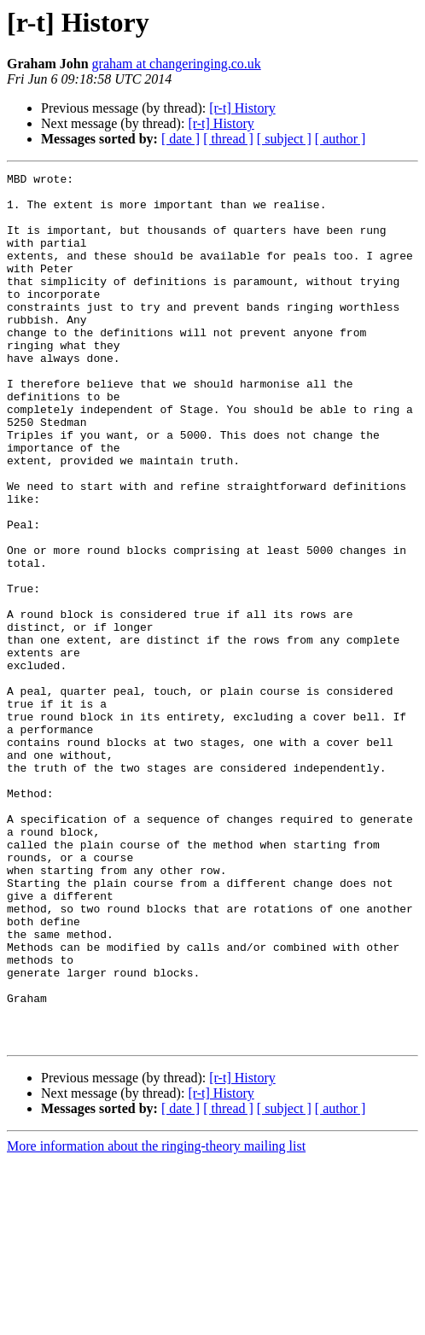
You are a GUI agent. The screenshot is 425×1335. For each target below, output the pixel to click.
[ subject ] (284, 138)
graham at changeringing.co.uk (176, 63)
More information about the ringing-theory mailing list (156, 1320)
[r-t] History (242, 108)
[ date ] (180, 138)
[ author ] (340, 138)
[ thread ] (228, 138)
